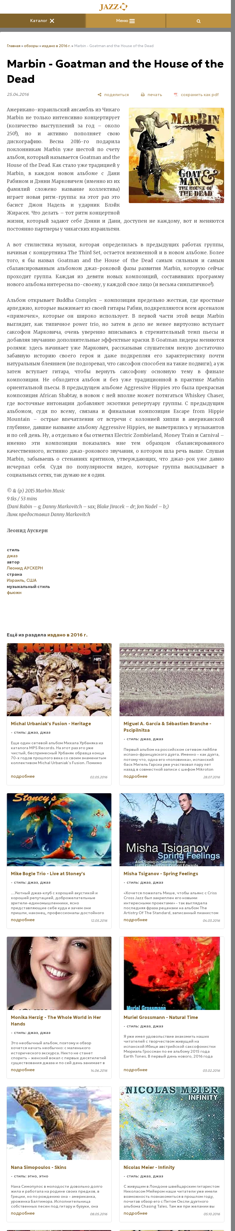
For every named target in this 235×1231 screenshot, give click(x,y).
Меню (125, 20)
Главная (13, 46)
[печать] (151, 94)
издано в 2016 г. (56, 46)
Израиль (15, 580)
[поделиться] (113, 94)
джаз (12, 555)
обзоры (31, 46)
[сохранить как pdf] (196, 94)
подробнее (23, 776)
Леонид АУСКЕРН (25, 568)
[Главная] (115, 7)
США (31, 580)
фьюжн (14, 592)
